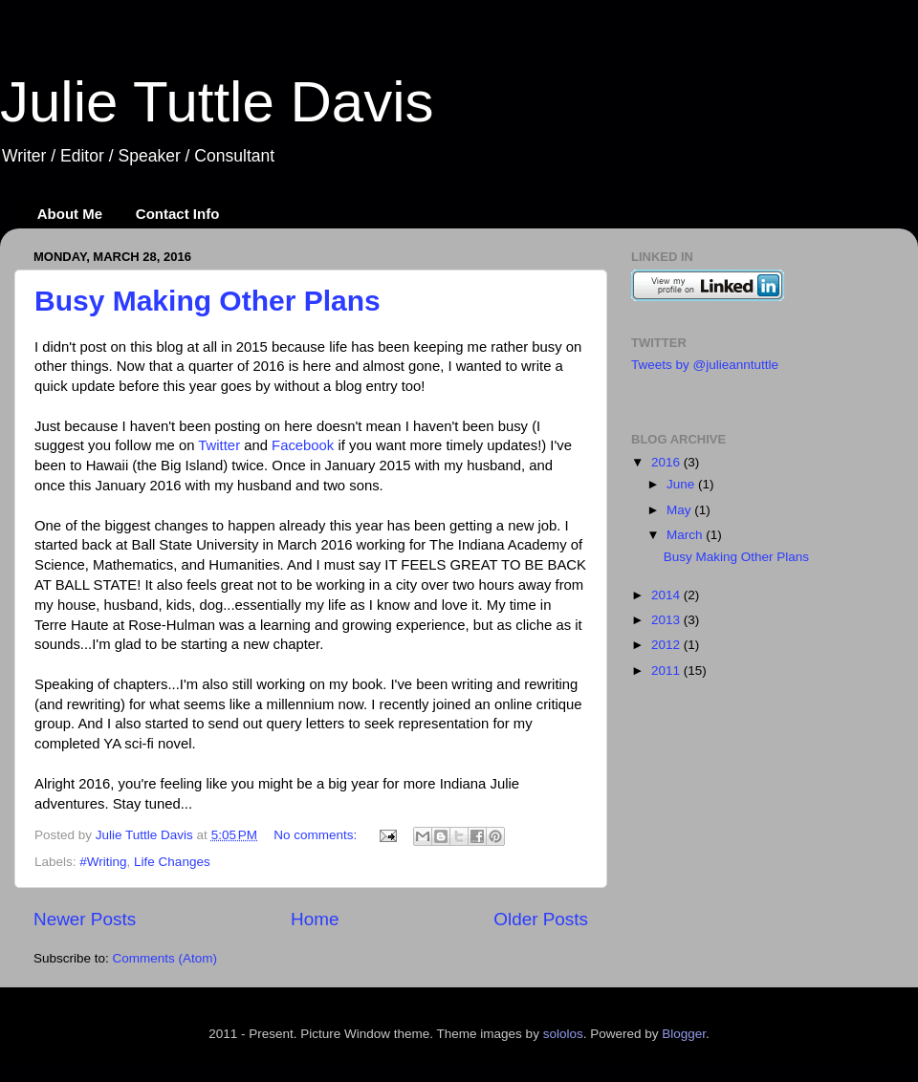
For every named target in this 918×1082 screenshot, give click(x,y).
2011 (667, 670)
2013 (667, 620)
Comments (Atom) (165, 958)
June (682, 484)
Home (315, 919)
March (686, 535)
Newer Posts (84, 919)
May (680, 510)
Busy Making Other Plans (207, 300)
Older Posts (540, 919)
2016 (667, 462)
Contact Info (178, 214)
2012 (667, 645)
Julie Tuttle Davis (217, 102)
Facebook (303, 445)
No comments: (317, 835)
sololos (563, 1034)
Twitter (219, 445)
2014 (667, 595)
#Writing (102, 862)
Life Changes (172, 862)
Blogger (684, 1034)
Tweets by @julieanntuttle (704, 364)
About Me (69, 214)
